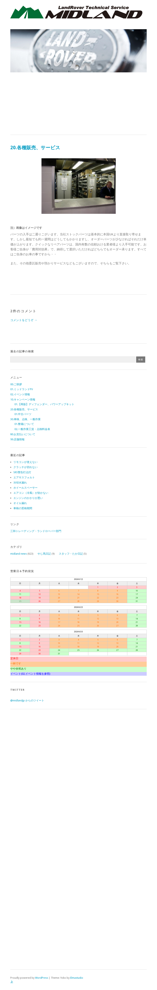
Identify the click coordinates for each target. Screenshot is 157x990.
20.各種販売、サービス (24, 409)
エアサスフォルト (24, 477)
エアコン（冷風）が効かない (30, 492)
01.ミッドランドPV (21, 389)
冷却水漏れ (20, 482)
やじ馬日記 (44, 553)
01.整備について (24, 424)
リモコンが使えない (25, 462)
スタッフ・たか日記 (71, 553)
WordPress (41, 977)
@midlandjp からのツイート (27, 700)
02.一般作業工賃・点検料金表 (32, 429)
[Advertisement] (78, 104)
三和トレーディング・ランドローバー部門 (35, 531)
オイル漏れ (20, 503)
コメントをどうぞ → (23, 320)
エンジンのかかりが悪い (28, 498)
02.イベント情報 (20, 394)
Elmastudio (76, 977)
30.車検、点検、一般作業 (25, 419)
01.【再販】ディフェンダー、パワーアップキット (44, 404)
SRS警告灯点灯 (22, 472)
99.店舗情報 (17, 439)
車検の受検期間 (22, 508)
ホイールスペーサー (25, 487)
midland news (18, 553)
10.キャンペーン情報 (22, 399)
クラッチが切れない (25, 467)
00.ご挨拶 (16, 384)
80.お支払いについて (22, 434)
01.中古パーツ (22, 414)
